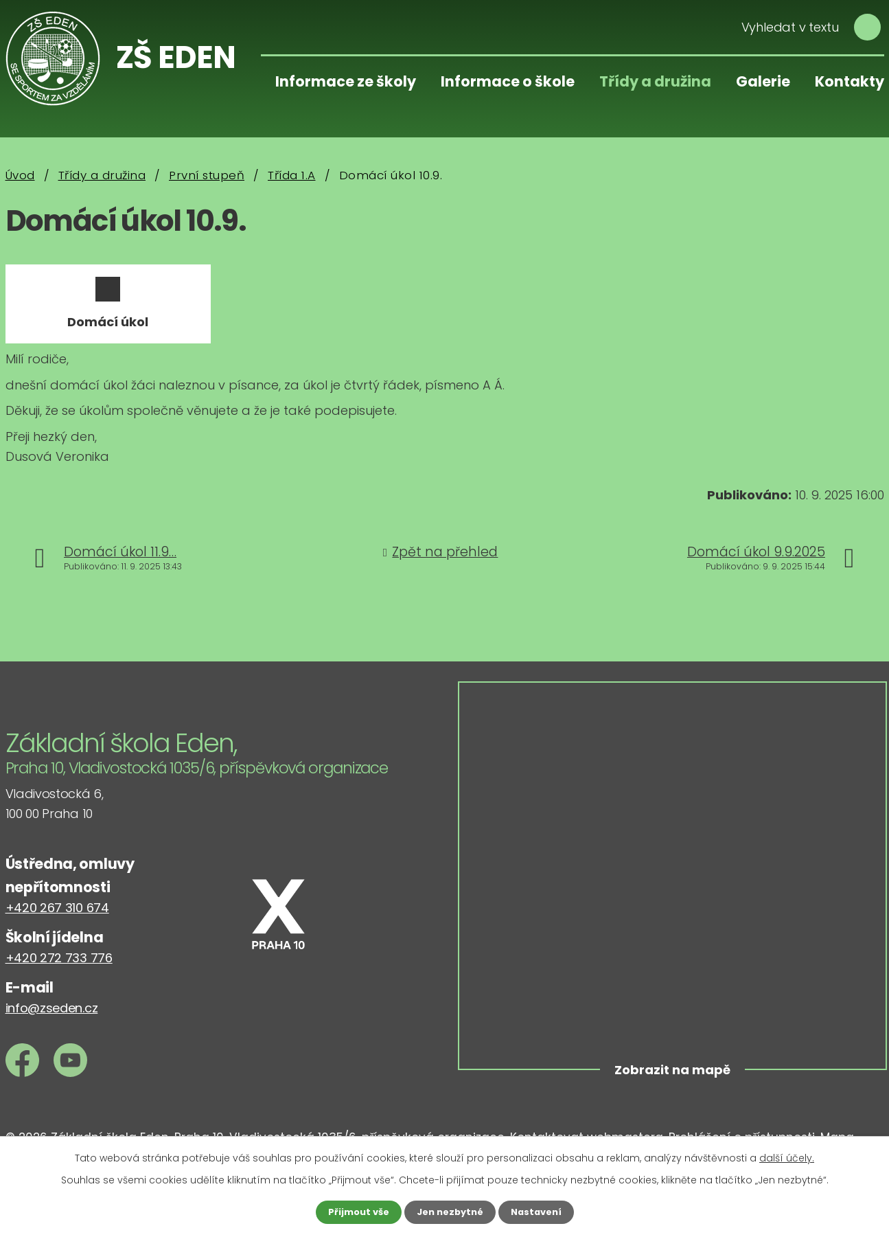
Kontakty (849, 81)
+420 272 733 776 (59, 971)
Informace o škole (508, 81)
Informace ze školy (345, 81)
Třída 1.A (292, 175)
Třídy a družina (655, 81)
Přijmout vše (353, 1211)
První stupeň (206, 175)
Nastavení (540, 1211)
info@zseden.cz (51, 1021)
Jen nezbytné (450, 1211)
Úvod (20, 175)
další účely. (786, 1157)
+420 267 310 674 (57, 921)
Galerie (763, 81)
